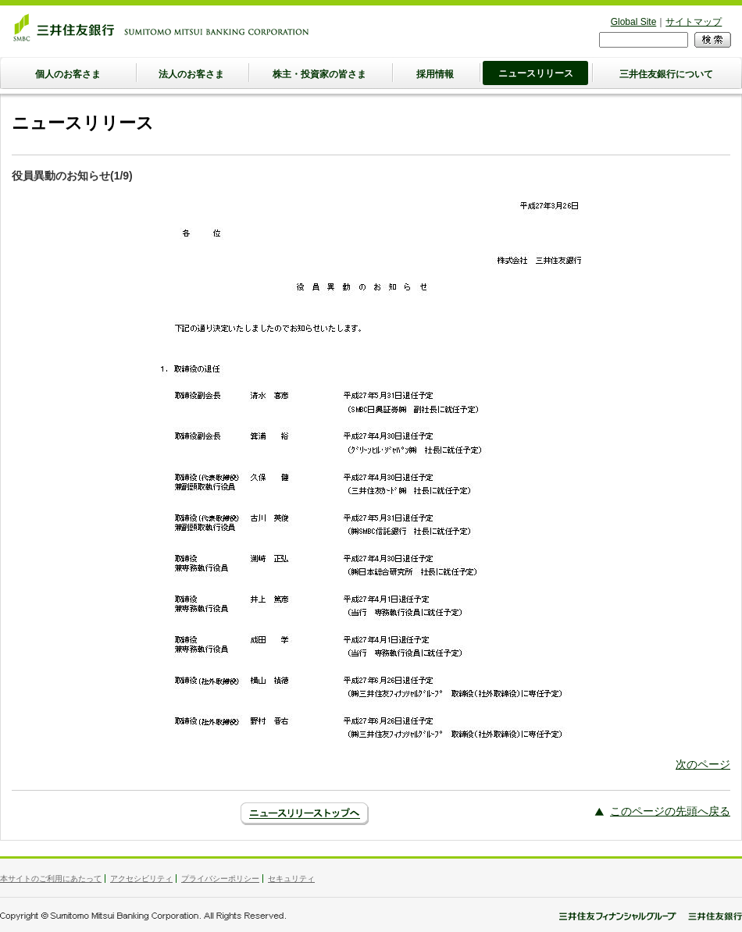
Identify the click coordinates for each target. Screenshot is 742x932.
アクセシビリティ (141, 878)
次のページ (703, 764)
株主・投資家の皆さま (319, 74)
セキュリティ (291, 878)
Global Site (634, 21)
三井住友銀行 (161, 27)
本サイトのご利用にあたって (51, 878)
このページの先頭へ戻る (670, 811)
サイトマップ (693, 21)
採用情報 (435, 74)
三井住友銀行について (666, 74)
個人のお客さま (68, 74)
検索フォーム (599, 31)
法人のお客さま (191, 74)
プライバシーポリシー (220, 878)
